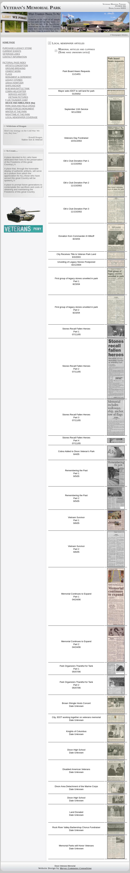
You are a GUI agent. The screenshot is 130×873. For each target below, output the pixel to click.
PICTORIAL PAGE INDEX (14, 62)
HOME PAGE (9, 42)
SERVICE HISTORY (17, 94)
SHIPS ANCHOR (13, 86)
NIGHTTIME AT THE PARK (17, 114)
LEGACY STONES (14, 80)
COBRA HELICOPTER (15, 91)
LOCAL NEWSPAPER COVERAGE (21, 117)
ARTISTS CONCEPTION (16, 65)
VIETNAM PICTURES (18, 97)
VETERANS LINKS (11, 54)
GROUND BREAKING (15, 68)
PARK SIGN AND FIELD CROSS (20, 106)
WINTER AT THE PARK (16, 111)
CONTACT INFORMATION (15, 57)
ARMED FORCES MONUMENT (19, 109)
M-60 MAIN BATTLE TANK (17, 88)
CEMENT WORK (13, 71)
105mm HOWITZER (14, 83)
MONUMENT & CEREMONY (18, 77)
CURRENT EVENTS (12, 51)
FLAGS (8, 74)
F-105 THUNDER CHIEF (16, 100)
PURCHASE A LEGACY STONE (17, 48)
